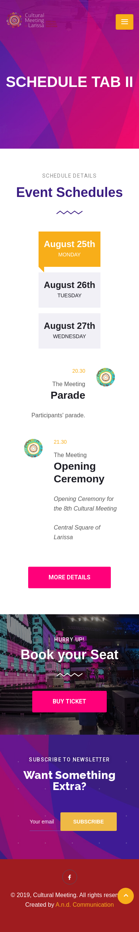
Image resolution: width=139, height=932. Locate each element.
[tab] (69, 249)
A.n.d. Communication (85, 905)
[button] (69, 577)
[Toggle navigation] (124, 22)
